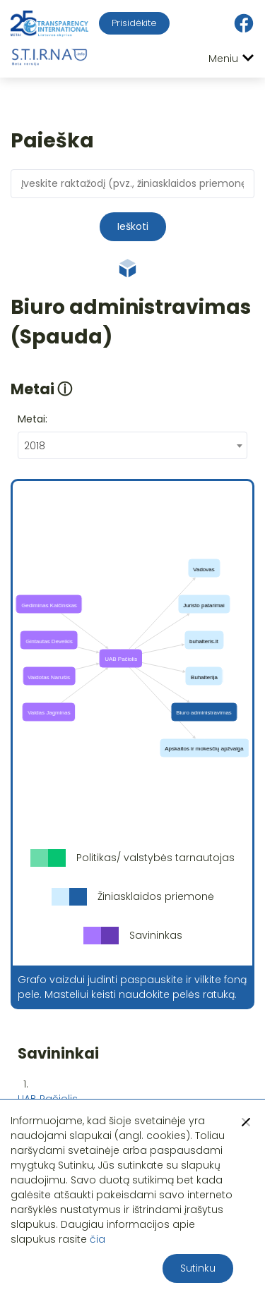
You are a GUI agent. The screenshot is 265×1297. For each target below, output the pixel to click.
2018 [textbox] (34, 446)
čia (97, 1239)
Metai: (32, 419)
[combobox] (132, 445)
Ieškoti (132, 226)
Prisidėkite (134, 23)
